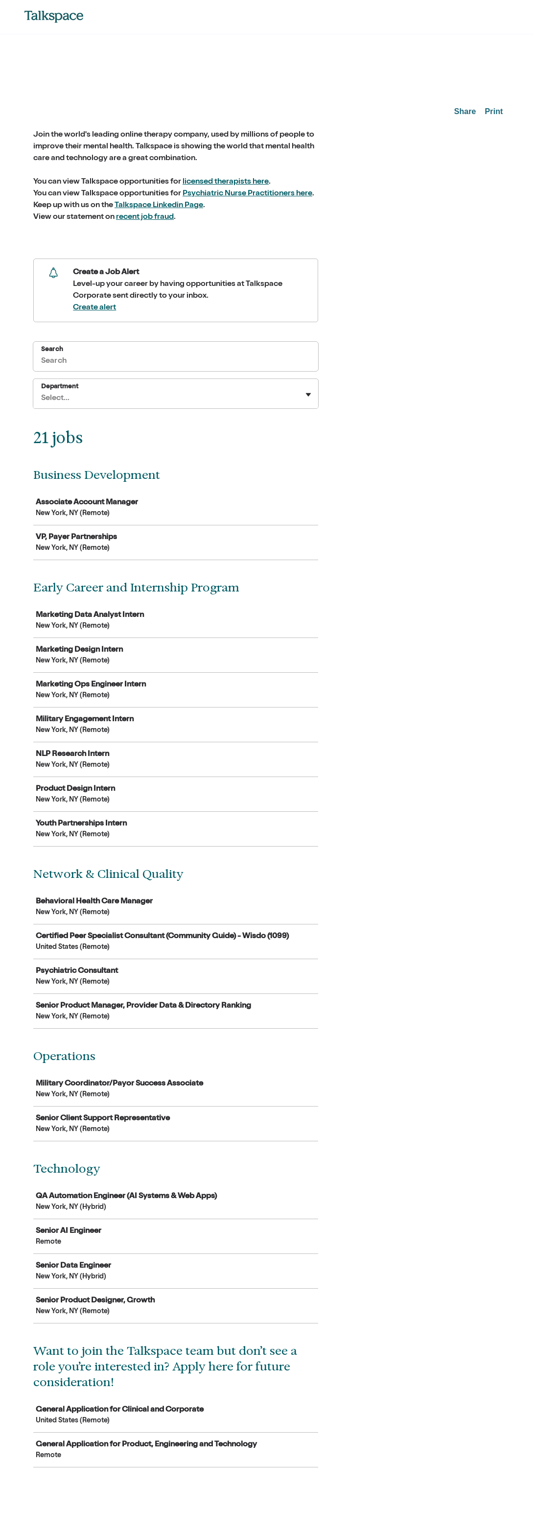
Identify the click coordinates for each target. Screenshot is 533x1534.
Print (494, 111)
